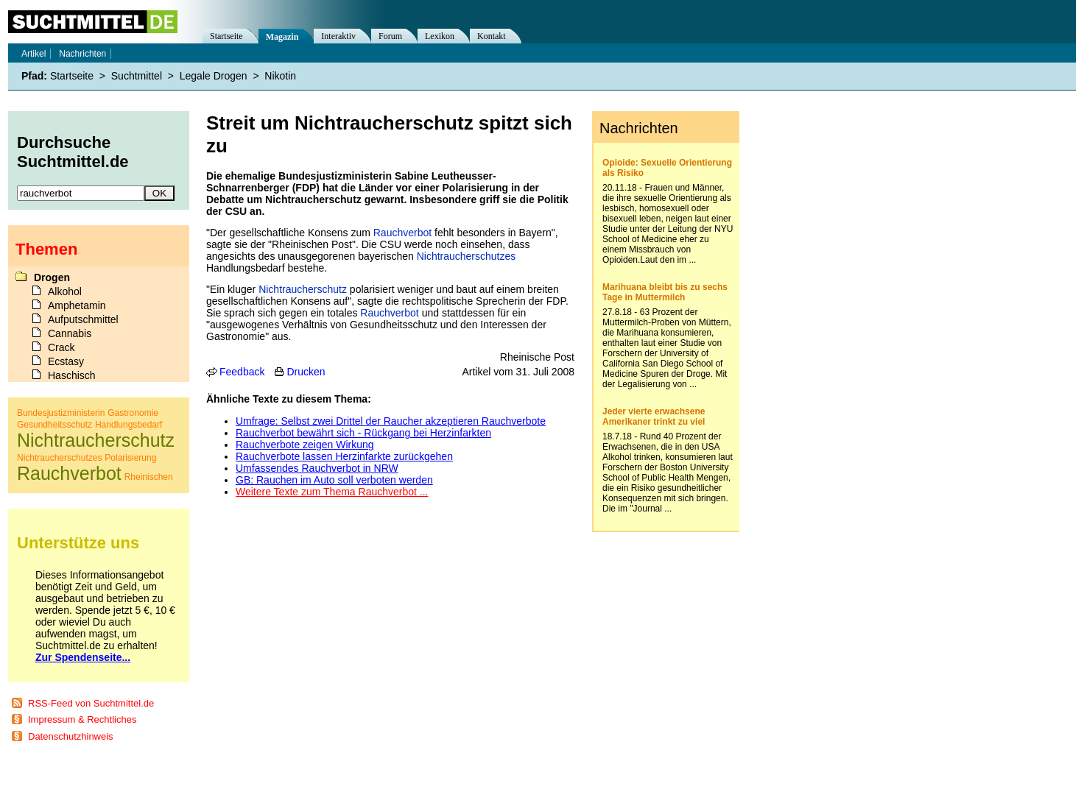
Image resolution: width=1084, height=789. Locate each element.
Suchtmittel (136, 76)
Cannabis (69, 333)
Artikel (33, 54)
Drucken (305, 372)
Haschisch (72, 375)
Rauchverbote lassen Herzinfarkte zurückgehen (344, 456)
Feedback (241, 372)
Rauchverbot (402, 232)
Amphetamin (77, 305)
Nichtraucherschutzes (466, 256)
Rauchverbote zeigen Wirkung (305, 444)
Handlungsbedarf (128, 425)
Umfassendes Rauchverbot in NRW (317, 468)
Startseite (226, 36)
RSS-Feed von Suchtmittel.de (91, 703)
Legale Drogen (213, 76)
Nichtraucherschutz (302, 289)
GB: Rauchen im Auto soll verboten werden (334, 480)
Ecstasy (66, 361)
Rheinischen (148, 477)
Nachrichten (82, 54)
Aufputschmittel (83, 319)
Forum (390, 36)
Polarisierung (130, 458)
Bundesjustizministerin (61, 413)
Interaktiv (338, 36)
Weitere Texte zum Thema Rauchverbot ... (332, 492)
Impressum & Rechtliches (82, 719)
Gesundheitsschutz (54, 425)
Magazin (282, 37)
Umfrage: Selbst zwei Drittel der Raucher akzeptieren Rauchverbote (391, 421)
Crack (61, 347)
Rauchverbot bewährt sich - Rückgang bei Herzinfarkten (363, 433)
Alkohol (65, 291)
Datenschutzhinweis (70, 736)
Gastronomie (133, 413)
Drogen (52, 277)
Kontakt (491, 36)
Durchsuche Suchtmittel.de (73, 152)
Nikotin (280, 76)
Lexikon (439, 36)
